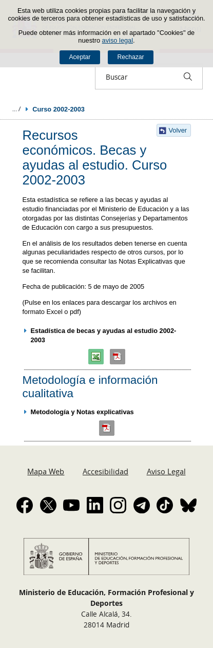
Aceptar (79, 57)
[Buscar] (188, 76)
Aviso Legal (166, 471)
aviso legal (117, 40)
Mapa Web (45, 471)
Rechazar (131, 57)
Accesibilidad (105, 471)
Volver (178, 130)
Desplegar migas (16, 109)
